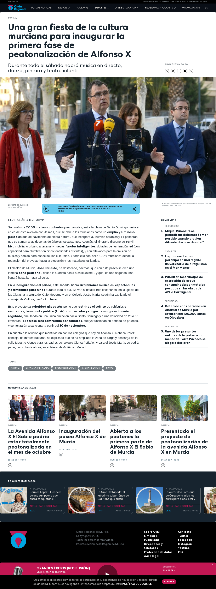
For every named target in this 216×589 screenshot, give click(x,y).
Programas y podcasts (159, 7)
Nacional (82, 7)
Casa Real (170, 251)
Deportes (100, 7)
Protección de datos (158, 552)
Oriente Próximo (150, 1)
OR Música (169, 570)
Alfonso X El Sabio (37, 368)
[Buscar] (205, 8)
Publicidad (151, 539)
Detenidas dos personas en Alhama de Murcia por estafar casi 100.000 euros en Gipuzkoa (185, 311)
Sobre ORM (152, 531)
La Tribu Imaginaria (126, 7)
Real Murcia (180, 1)
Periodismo (172, 225)
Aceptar (169, 581)
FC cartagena (193, 1)
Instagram (185, 544)
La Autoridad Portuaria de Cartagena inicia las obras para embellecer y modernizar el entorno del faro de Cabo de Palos (182, 496)
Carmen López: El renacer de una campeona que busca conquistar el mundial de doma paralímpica (45, 496)
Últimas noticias (41, 7)
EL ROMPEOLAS (38, 489)
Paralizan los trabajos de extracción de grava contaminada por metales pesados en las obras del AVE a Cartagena (185, 284)
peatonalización (65, 368)
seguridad (171, 301)
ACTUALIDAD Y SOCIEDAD (43, 506)
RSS (180, 552)
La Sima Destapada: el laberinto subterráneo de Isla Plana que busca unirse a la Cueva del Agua (113, 496)
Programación (191, 7)
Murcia (12, 17)
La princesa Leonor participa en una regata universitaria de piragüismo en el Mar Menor (186, 262)
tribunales (171, 326)
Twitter (183, 535)
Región (62, 7)
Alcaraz (203, 1)
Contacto (184, 531)
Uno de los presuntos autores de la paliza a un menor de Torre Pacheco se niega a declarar (185, 337)
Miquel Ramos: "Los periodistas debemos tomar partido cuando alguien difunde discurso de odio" (186, 236)
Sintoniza (150, 535)
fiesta (109, 368)
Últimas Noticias (166, 1)
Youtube (184, 547)
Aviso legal (151, 556)
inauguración (91, 368)
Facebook (185, 539)
